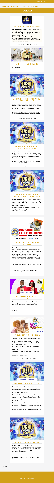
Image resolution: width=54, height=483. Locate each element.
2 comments (35, 313)
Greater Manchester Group (29, 44)
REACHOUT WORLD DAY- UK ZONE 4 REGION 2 (27, 383)
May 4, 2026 (22, 44)
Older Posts (5, 466)
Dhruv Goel (30, 166)
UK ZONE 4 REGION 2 (30, 275)
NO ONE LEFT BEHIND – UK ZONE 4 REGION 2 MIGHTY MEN (27, 243)
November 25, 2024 (24, 118)
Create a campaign (39, 1)
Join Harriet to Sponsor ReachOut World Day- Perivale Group (27, 100)
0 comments (35, 44)
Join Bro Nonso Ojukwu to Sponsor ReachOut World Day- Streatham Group (27, 195)
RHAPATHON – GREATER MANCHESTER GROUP (27, 26)
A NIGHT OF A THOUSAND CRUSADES (27, 64)
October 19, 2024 (23, 462)
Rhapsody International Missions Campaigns (20, 6)
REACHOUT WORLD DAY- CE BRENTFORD (27, 442)
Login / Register (48, 1)
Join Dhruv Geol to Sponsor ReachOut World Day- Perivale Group (27, 147)
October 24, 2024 (23, 275)
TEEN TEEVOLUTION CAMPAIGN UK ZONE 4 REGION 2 (27, 297)
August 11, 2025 (21, 70)
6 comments (34, 118)
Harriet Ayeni (30, 118)
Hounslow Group (30, 462)
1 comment (34, 213)
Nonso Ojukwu (30, 213)
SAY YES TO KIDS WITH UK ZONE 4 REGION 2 (27, 335)
